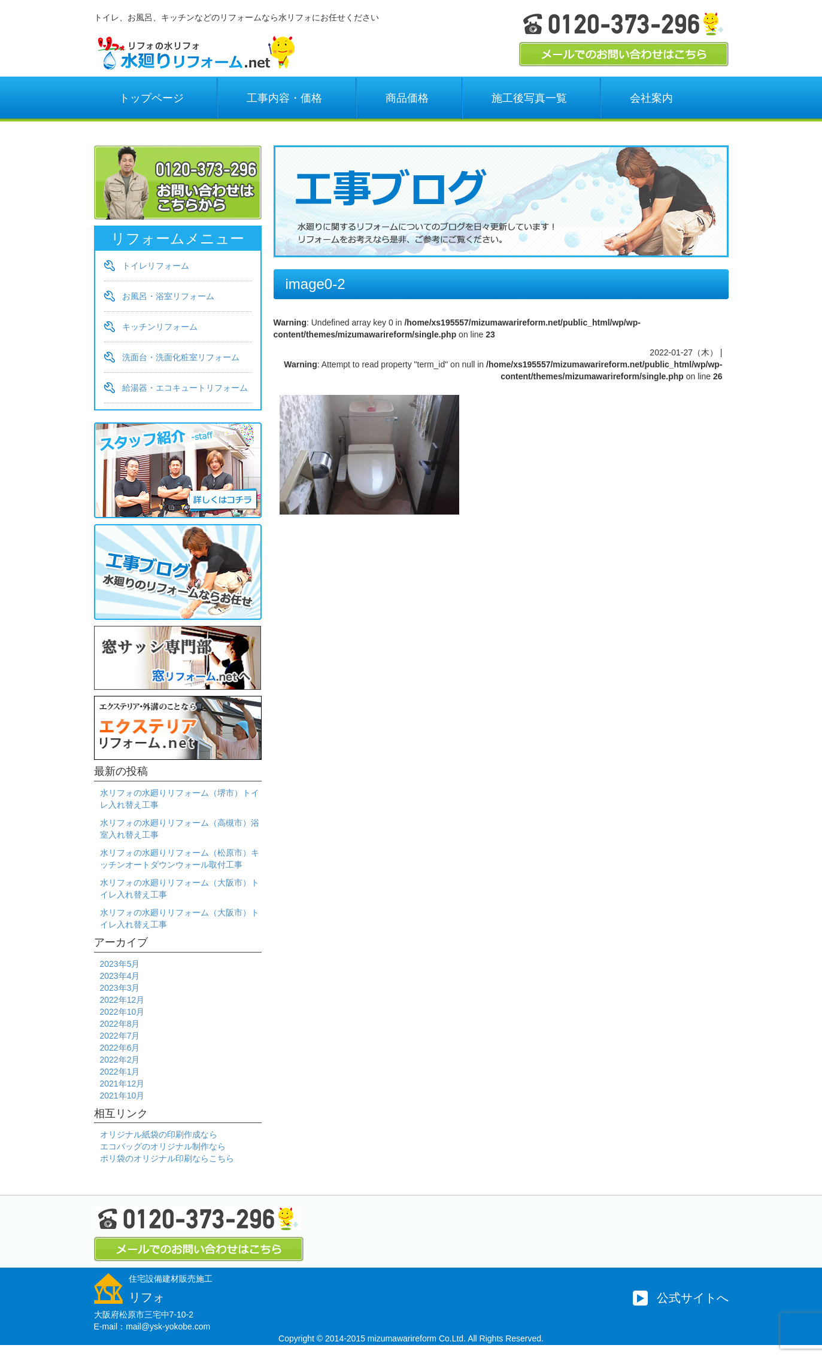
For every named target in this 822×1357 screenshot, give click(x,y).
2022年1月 (120, 1071)
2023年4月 (120, 976)
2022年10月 (122, 1012)
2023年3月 (120, 988)
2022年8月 (120, 1024)
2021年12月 (122, 1083)
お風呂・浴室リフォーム (168, 296)
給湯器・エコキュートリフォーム (185, 388)
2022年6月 (120, 1047)
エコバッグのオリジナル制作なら (163, 1146)
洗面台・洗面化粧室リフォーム (180, 357)
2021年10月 (122, 1095)
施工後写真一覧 (529, 98)
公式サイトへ (693, 1297)
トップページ (151, 98)
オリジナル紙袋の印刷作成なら (158, 1134)
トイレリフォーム (155, 265)
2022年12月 (122, 1000)
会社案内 (651, 98)
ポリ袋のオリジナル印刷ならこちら (167, 1158)
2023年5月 (120, 964)
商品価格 (407, 98)
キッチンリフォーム (160, 326)
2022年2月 (120, 1059)
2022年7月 (120, 1035)
